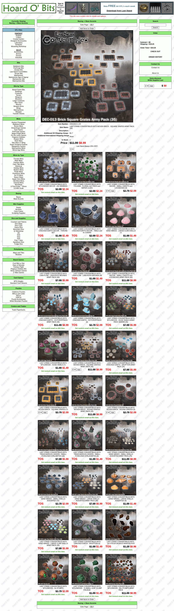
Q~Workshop (18, 231)
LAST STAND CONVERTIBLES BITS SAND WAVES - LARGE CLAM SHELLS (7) (121, 231)
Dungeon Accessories (18, 41)
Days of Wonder (18, 265)
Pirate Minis (18, 172)
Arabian (18, 35)
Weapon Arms (18, 106)
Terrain (18, 95)
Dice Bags (18, 224)
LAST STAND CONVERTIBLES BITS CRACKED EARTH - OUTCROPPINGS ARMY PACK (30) (53, 320)
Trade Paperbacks (18, 310)
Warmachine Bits (18, 81)
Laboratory (18, 43)
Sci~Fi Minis (18, 175)
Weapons (18, 97)
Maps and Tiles (18, 253)
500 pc (18, 295)
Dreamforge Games (18, 128)
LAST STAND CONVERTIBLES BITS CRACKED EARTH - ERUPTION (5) (87, 542)
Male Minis (18, 161)
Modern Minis (19, 170)
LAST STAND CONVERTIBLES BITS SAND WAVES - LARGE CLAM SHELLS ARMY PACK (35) (53, 543)
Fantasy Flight (18, 267)
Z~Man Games (18, 272)
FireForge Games (18, 131)
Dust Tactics (18, 130)
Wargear (19, 112)
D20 (18, 238)
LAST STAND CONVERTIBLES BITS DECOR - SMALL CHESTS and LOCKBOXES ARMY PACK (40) (120, 275)
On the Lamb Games (18, 135)
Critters (18, 37)
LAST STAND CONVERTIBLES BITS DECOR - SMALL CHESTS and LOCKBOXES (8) (120, 186)
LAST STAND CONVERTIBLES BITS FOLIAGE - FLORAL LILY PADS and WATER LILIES (87, 186)
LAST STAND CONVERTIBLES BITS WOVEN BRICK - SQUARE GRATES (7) (53, 408)
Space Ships (18, 177)
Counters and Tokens (18, 222)
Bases (18, 197)
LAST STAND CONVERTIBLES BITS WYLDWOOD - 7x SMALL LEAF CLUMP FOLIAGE (87, 588)
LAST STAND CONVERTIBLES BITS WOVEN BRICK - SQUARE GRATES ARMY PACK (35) (87, 365)
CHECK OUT (155, 51)
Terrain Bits (18, 73)
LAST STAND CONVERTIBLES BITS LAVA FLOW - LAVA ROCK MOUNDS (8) (87, 274)
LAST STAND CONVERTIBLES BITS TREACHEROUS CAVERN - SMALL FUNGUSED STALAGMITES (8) (87, 454)
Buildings (18, 91)
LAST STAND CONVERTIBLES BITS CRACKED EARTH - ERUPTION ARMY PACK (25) (120, 365)
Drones (18, 55)
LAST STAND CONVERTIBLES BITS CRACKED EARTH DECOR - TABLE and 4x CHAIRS (87, 231)
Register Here (60, 12)
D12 (18, 236)
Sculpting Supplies (18, 213)
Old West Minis (18, 181)
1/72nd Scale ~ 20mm (19, 186)
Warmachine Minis (18, 148)
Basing (12, 23)
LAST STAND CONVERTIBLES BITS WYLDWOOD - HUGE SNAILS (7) (53, 364)
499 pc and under (18, 294)
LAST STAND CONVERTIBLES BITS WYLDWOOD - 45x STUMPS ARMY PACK (120, 588)
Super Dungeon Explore (18, 144)
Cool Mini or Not (18, 263)
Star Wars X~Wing (18, 143)
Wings (18, 108)
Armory (18, 54)
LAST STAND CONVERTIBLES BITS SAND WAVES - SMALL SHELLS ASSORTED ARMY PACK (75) (120, 454)
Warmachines (19, 110)
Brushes (19, 209)
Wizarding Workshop (18, 46)
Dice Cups (18, 225)
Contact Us (155, 67)
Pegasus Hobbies (18, 137)
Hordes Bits (18, 70)
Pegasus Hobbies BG (18, 269)
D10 (18, 235)
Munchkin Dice (18, 229)
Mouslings (18, 184)
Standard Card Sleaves (18, 283)
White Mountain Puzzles (18, 301)
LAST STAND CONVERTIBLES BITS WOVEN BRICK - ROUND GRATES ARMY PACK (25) (87, 409)
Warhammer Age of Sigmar (18, 77)
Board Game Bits (18, 90)
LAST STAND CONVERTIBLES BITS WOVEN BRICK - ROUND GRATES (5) (121, 408)
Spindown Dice (18, 242)
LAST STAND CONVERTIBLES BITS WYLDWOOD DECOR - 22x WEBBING (53, 185)
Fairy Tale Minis (18, 164)
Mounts (18, 104)
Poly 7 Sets (18, 240)
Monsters (18, 99)
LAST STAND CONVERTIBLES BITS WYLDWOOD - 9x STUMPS (53, 587)
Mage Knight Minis (18, 133)
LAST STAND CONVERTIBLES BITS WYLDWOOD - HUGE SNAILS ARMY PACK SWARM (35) (121, 320)
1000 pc (19, 297)
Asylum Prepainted (18, 122)
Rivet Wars (19, 141)
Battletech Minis (18, 124)
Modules (19, 254)
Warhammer (18, 75)
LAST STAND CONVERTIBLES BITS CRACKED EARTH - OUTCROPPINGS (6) (87, 320)
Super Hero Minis (18, 179)
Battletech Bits (18, 66)
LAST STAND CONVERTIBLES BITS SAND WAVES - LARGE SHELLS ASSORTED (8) (120, 499)
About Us (155, 73)
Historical (18, 166)
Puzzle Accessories (19, 299)
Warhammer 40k (19, 79)
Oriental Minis (19, 183)
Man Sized (18, 102)
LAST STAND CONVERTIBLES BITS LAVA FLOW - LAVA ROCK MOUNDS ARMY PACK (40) (53, 275)
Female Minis (18, 159)
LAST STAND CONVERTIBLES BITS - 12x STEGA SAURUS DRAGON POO (121, 542)
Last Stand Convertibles (18, 72)
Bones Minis (18, 126)
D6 (19, 233)
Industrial (18, 57)
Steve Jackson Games (18, 271)
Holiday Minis (18, 168)
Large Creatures (18, 101)
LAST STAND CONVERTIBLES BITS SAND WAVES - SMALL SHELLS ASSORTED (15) (53, 499)
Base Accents (22, 23)
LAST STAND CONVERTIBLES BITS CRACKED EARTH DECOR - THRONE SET (53, 231)
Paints (18, 207)
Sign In (60, 3)
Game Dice (18, 227)
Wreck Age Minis (18, 150)
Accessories (18, 52)
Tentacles (18, 44)
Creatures (18, 93)
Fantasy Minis (19, 162)
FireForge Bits (18, 68)
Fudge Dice (18, 244)
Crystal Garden (18, 39)
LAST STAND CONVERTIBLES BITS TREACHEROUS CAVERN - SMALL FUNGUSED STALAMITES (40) (53, 454)
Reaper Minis (18, 139)
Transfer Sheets (18, 114)
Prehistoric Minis (19, 173)
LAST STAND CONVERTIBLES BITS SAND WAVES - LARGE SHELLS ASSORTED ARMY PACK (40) (87, 499)
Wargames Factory (19, 146)
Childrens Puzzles (18, 292)
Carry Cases (18, 211)
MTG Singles (18, 281)
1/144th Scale (19, 188)
